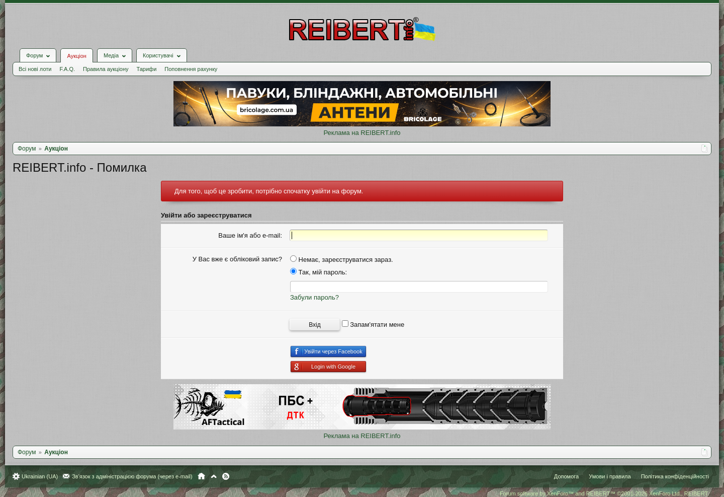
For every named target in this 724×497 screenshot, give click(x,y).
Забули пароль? (314, 297)
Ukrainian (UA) (40, 476)
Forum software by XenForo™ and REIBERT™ (604, 493)
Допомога (566, 476)
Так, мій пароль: (318, 272)
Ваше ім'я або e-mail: (250, 235)
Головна (201, 476)
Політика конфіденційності (675, 476)
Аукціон (76, 56)
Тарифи (147, 69)
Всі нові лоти (35, 69)
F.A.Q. (67, 69)
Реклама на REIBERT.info (361, 132)
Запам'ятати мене (373, 324)
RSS (225, 476)
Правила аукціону (105, 69)
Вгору (213, 476)
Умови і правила (609, 476)
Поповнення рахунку (190, 69)
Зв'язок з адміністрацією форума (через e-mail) (132, 476)
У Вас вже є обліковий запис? (237, 259)
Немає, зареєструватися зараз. (341, 259)
